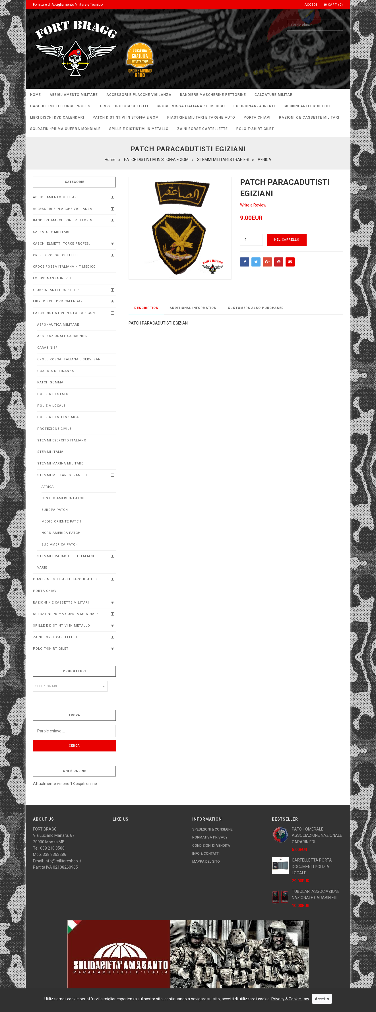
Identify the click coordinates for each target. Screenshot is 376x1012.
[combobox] (70, 686)
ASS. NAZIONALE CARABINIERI (63, 336)
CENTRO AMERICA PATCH (63, 498)
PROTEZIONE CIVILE (54, 429)
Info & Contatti (206, 854)
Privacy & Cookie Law (290, 999)
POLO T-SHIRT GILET (255, 129)
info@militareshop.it (63, 861)
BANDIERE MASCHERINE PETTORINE (213, 95)
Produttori (74, 671)
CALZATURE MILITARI (274, 95)
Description (146, 308)
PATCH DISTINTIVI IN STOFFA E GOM (126, 117)
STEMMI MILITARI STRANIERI (62, 475)
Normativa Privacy (210, 837)
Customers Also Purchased (256, 308)
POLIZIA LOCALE (51, 406)
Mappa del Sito (206, 862)
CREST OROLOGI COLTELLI (124, 106)
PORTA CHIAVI (257, 117)
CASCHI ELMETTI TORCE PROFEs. (61, 106)
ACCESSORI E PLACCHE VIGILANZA (139, 95)
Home (35, 95)
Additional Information (193, 308)
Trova (74, 715)
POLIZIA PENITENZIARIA (58, 417)
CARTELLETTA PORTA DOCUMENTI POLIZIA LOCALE (312, 866)
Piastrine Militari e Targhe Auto (201, 117)
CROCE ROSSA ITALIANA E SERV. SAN (69, 359)
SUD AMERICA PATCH (60, 544)
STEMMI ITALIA (50, 452)
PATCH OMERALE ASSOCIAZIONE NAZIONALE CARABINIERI (317, 835)
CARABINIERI (48, 348)
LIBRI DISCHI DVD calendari (57, 117)
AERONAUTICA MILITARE (58, 325)
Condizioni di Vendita (211, 846)
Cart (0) (333, 5)
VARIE (42, 567)
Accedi (311, 5)
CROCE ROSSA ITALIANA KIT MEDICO (191, 106)
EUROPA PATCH (55, 510)
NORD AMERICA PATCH (61, 533)
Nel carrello (286, 239)
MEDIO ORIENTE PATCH (61, 521)
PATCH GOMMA (50, 382)
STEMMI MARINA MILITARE (60, 463)
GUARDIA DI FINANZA (55, 371)
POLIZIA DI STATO (53, 394)
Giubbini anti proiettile (308, 106)
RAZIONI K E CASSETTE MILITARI (309, 117)
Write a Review (253, 205)
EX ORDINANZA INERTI (254, 106)
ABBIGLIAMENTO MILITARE (73, 95)
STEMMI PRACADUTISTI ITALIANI (65, 556)
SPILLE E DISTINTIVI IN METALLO (139, 129)
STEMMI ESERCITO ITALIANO (61, 440)
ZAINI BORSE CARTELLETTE (202, 129)
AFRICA (48, 487)
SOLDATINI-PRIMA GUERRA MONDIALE (65, 129)
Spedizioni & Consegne (212, 829)
